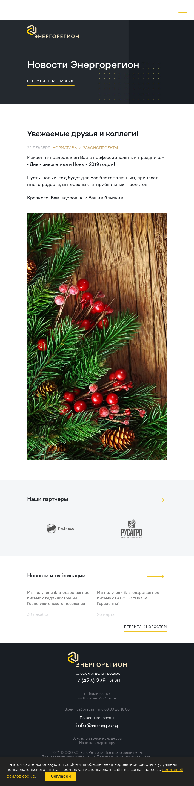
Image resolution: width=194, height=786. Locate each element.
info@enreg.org (97, 725)
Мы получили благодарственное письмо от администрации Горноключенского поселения (58, 598)
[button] (155, 500)
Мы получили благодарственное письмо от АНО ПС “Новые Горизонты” (128, 598)
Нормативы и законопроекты (85, 147)
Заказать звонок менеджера (97, 738)
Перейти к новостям (145, 627)
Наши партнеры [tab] (47, 499)
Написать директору (97, 742)
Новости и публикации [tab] (56, 575)
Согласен (61, 776)
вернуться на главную (51, 81)
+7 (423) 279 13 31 (130, 10)
